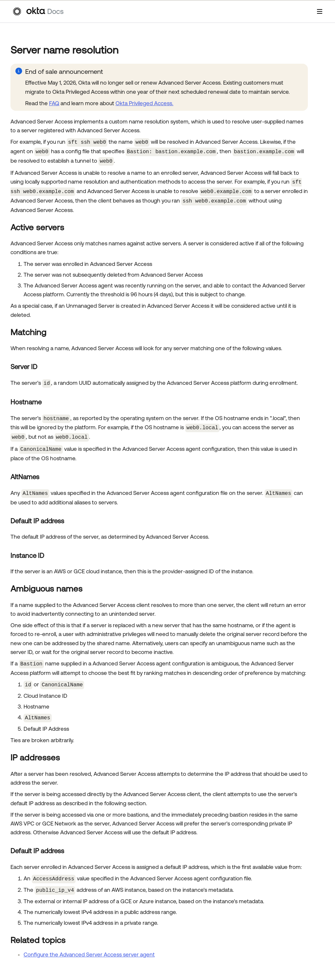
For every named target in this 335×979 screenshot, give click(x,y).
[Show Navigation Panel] (319, 11)
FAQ (54, 103)
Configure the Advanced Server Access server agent (89, 945)
